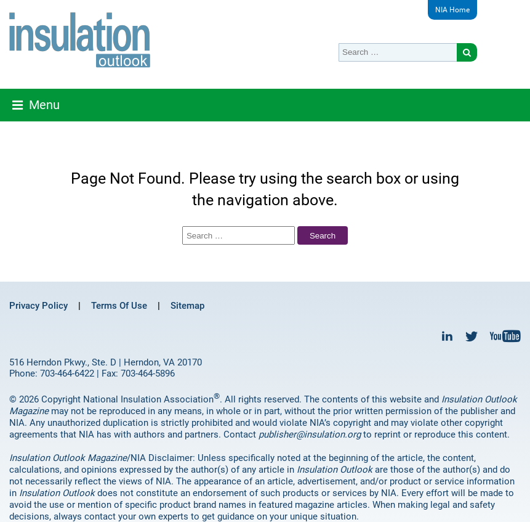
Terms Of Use (119, 305)
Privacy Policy (38, 305)
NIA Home (452, 10)
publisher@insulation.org (310, 434)
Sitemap (187, 305)
